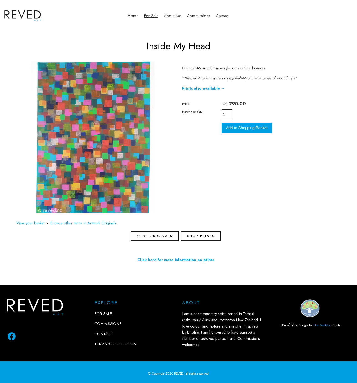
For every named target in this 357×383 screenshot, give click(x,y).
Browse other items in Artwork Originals (83, 223)
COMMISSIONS (108, 323)
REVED (179, 373)
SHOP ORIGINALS (155, 236)
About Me (172, 15)
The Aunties (321, 325)
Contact (223, 15)
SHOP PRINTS (201, 236)
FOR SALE (103, 313)
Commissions (198, 15)
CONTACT (103, 334)
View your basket (30, 223)
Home (133, 15)
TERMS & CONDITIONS (115, 344)
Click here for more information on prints (175, 260)
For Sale (151, 15)
